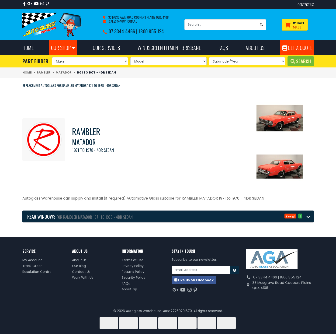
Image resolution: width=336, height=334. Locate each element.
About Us (79, 260)
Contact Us (81, 271)
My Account (32, 260)
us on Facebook (194, 280)
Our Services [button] (106, 47)
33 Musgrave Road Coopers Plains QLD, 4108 (138, 17)
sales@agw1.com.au (122, 21)
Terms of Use (132, 260)
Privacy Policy (133, 266)
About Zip (129, 289)
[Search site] (261, 24)
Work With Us (82, 277)
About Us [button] (255, 47)
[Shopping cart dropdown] (295, 25)
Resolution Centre (37, 271)
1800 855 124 (151, 31)
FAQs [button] (223, 47)
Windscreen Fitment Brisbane (169, 47)
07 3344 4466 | (124, 31)
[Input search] (220, 24)
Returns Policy (133, 271)
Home (28, 47)
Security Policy (133, 277)
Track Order (32, 266)
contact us (306, 4)
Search (301, 61)
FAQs (126, 283)
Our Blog (79, 266)
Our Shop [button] (63, 47)
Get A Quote (297, 47)
